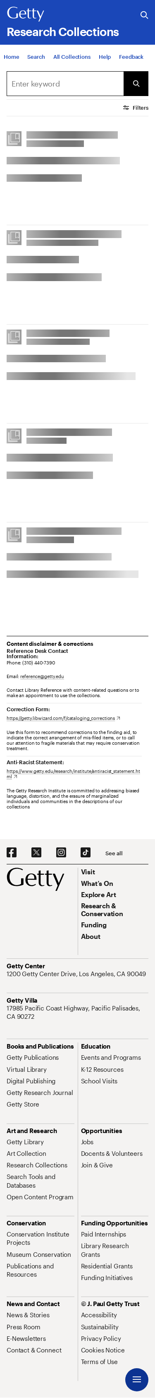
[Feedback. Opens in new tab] (131, 56)
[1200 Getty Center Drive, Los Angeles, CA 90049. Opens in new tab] (77, 974)
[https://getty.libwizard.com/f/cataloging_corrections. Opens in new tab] (63, 718)
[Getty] (26, 14)
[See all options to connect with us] (113, 853)
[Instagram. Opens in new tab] (61, 852)
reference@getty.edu (42, 676)
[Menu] (136, 1379)
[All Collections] (72, 56)
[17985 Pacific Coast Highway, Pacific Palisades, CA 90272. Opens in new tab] (77, 1012)
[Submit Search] (136, 83)
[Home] (11, 56)
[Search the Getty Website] (144, 15)
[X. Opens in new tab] (36, 852)
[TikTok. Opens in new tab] (86, 852)
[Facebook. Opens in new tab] (12, 852)
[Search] (36, 56)
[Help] (105, 56)
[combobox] (65, 83)
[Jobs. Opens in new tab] (87, 1141)
